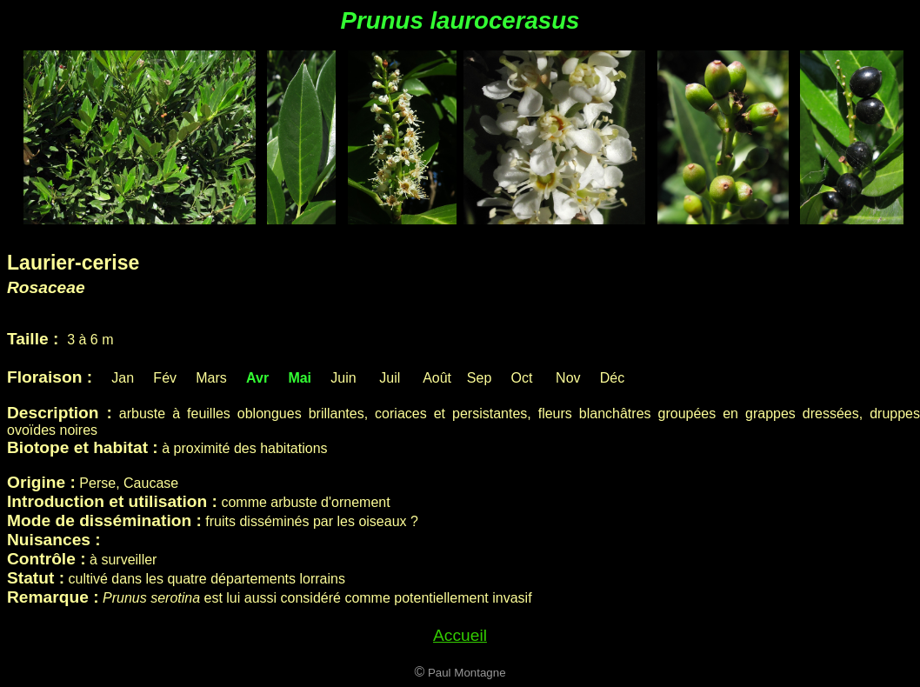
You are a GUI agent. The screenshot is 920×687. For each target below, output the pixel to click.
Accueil (460, 635)
